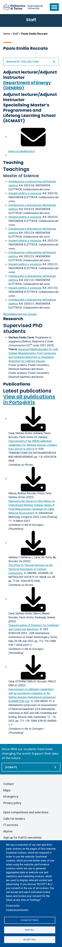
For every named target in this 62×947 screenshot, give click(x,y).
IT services (10, 825)
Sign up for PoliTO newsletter (22, 837)
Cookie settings (30, 920)
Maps (7, 790)
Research (13, 319)
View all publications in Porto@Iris (29, 399)
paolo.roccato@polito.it (21, 151)
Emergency (10, 796)
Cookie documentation (17, 909)
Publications (16, 384)
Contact (8, 784)
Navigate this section (31, 61)
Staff (16, 33)
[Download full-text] (33, 418)
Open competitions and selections (25, 812)
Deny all (30, 929)
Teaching (13, 162)
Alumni (7, 831)
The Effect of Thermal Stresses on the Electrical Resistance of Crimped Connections (30, 569)
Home (6, 33)
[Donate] (31, 767)
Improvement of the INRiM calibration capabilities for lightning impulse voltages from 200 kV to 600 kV (32, 445)
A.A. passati (20, 314)
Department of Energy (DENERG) (27, 85)
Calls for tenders (14, 818)
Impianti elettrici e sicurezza (24, 193)
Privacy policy (13, 905)
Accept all (29, 939)
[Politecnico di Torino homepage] (22, 7)
